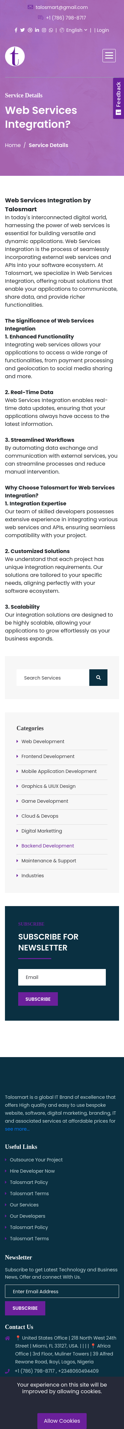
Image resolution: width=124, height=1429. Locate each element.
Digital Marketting (41, 831)
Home (13, 145)
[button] (109, 55)
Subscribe (25, 1308)
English (71, 30)
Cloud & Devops (40, 816)
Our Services (24, 1204)
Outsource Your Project (36, 1159)
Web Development (42, 741)
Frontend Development (47, 756)
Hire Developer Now (32, 1171)
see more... (17, 1129)
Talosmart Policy (29, 1182)
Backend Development (47, 845)
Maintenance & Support (48, 860)
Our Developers (27, 1216)
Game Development (44, 801)
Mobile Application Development (59, 771)
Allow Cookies (62, 1421)
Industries (32, 875)
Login (103, 30)
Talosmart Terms (29, 1193)
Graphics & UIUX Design (48, 786)
